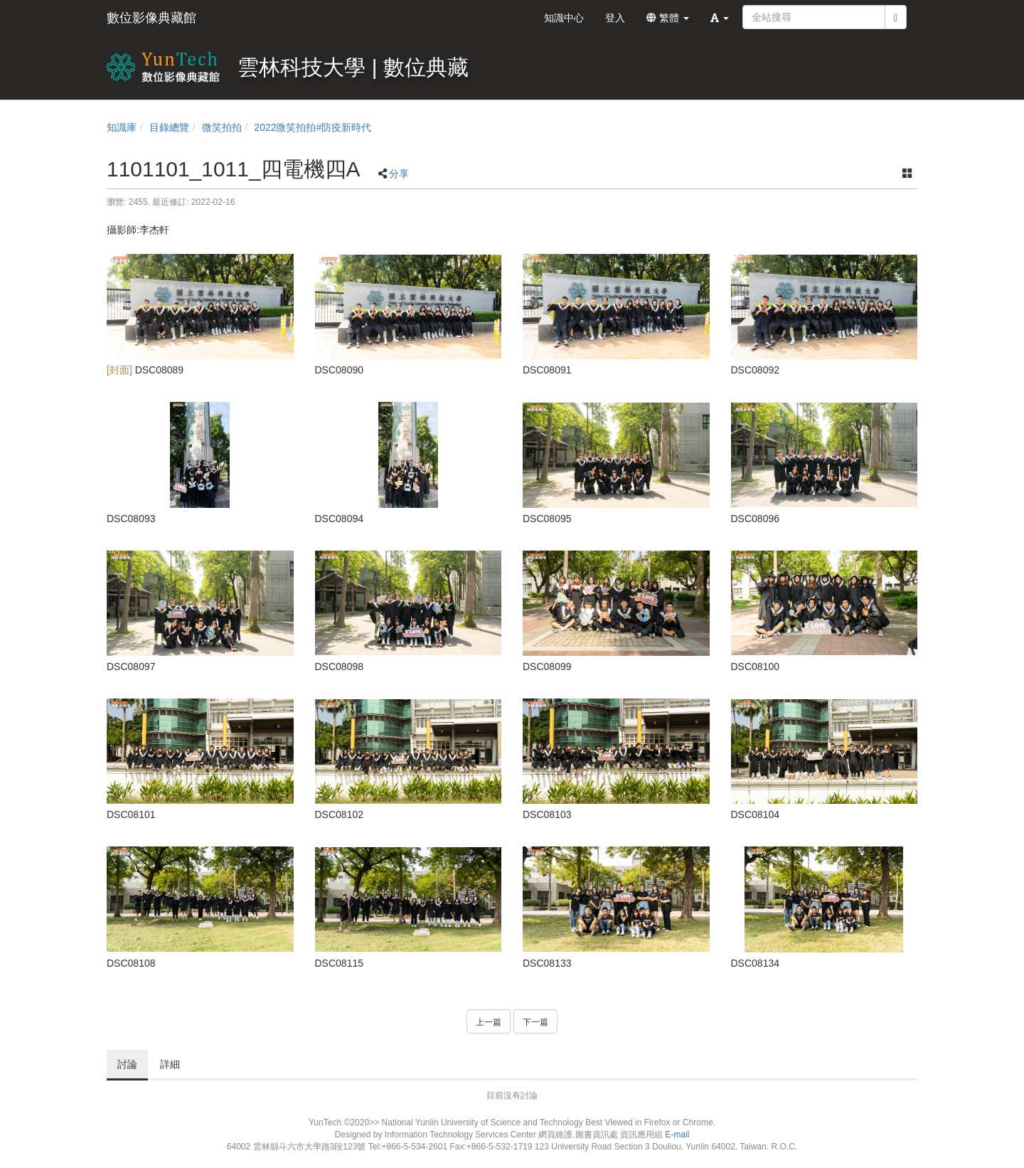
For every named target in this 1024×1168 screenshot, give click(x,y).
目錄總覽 (169, 127)
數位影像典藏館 (151, 18)
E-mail (677, 1135)
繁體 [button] (667, 17)
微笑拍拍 (222, 127)
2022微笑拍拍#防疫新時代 (312, 127)
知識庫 (122, 127)
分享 (399, 173)
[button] (720, 18)
